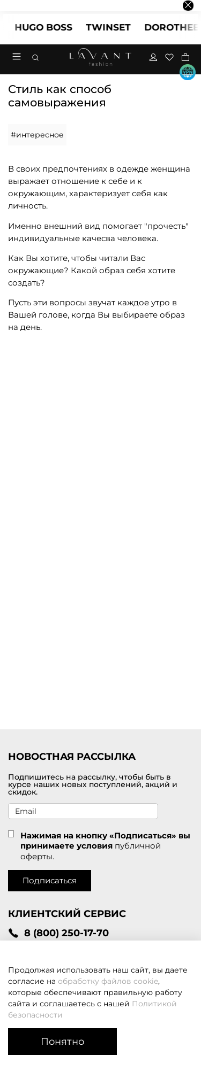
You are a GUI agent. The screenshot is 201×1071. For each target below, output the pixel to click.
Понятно (62, 1041)
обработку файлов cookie (108, 981)
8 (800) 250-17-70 (58, 933)
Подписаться (50, 880)
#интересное (37, 135)
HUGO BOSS (48, 27)
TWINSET (113, 27)
